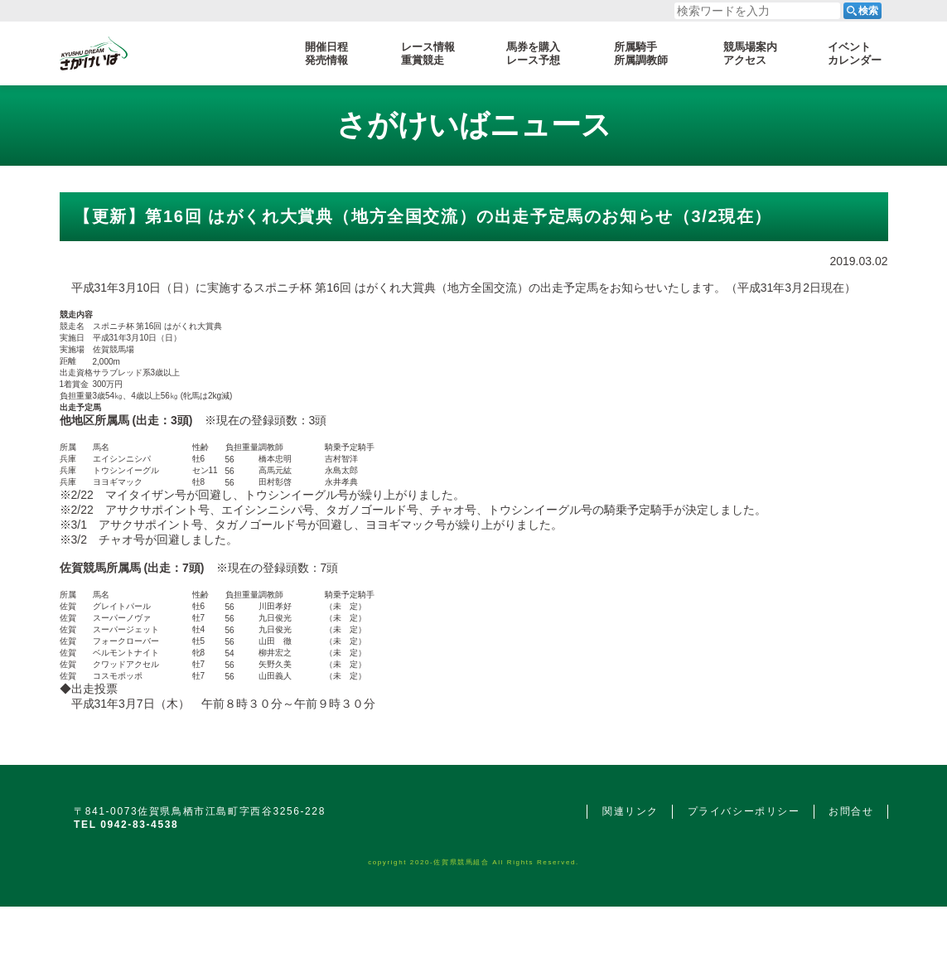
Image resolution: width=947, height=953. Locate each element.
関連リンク (630, 811)
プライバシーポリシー (744, 811)
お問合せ (851, 811)
